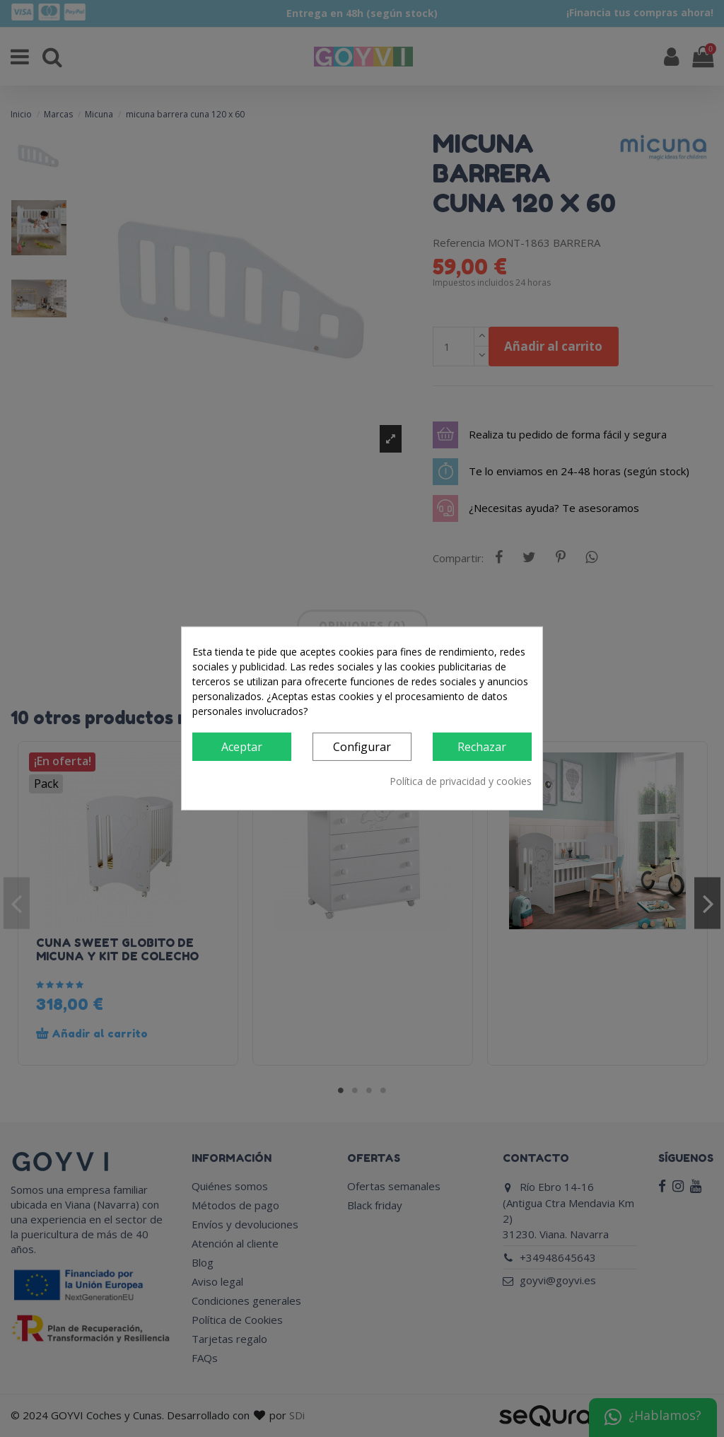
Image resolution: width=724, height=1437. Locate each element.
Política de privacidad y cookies (461, 781)
